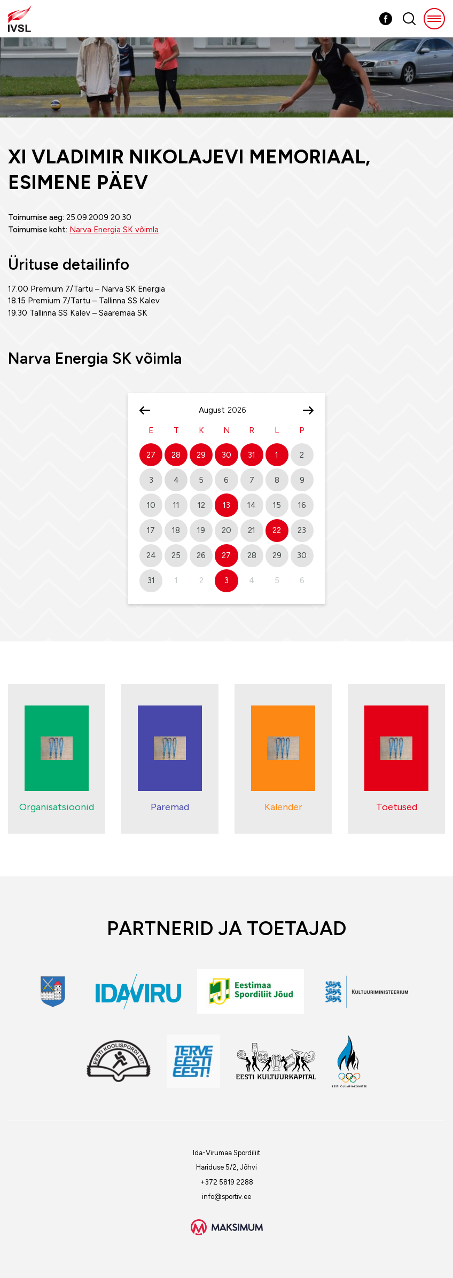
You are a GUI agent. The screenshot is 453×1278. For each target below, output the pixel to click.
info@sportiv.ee (226, 1197)
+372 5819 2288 (226, 1182)
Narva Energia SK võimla (114, 229)
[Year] (241, 410)
